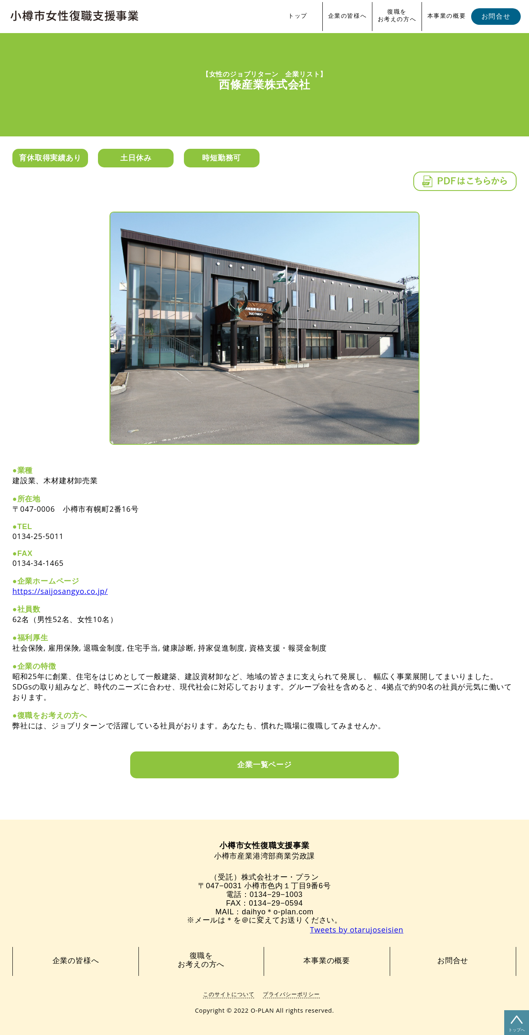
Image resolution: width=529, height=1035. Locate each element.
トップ (297, 15)
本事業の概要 (446, 15)
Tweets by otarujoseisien (356, 930)
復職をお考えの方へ (397, 15)
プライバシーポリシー (291, 994)
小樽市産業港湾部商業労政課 (264, 851)
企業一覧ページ (264, 765)
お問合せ (495, 16)
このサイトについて (228, 994)
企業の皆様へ (347, 15)
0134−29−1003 (276, 894)
